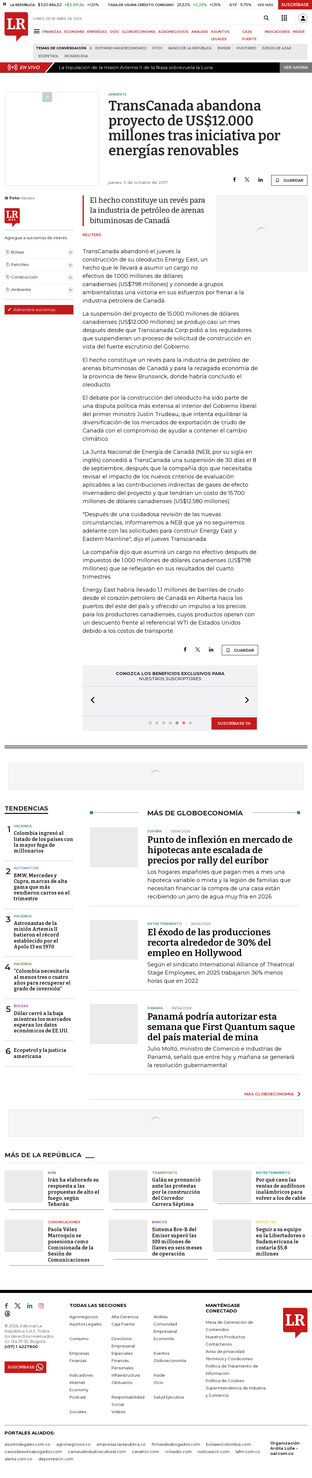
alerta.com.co (18, 1458)
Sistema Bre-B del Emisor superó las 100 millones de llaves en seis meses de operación (177, 1241)
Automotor (26, 867)
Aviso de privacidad (225, 1350)
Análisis (161, 1316)
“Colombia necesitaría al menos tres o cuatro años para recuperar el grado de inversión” (42, 979)
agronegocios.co (73, 1443)
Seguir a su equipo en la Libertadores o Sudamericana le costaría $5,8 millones (280, 1241)
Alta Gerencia (125, 1316)
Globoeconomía (170, 1359)
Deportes (266, 1221)
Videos (118, 1411)
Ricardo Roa (76, 56)
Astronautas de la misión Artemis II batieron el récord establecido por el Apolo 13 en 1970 (36, 934)
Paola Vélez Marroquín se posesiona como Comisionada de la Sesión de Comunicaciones (71, 1244)
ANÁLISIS (199, 32)
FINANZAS (52, 32)
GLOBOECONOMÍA (138, 32)
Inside (159, 1374)
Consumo (79, 1338)
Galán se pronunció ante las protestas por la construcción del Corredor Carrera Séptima (176, 1191)
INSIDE (299, 32)
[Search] (266, 18)
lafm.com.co (248, 1450)
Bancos (159, 1221)
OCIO (114, 32)
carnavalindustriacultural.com (97, 1450)
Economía (164, 1338)
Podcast (77, 1396)
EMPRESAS (97, 32)
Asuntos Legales (85, 1323)
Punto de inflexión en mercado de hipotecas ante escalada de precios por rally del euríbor (219, 849)
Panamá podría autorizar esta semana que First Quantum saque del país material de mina (221, 1026)
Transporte (164, 1172)
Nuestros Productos (225, 1336)
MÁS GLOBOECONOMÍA (269, 1093)
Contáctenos (219, 1343)
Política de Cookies (225, 1380)
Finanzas (78, 1359)
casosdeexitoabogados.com (33, 1450)
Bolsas (21, 1005)
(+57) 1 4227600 (21, 1345)
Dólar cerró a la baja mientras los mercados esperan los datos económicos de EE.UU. (42, 1021)
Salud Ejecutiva (169, 1396)
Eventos (161, 1352)
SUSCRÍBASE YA (234, 722)
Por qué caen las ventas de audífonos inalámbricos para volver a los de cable (281, 1188)
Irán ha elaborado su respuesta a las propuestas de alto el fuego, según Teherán (73, 1191)
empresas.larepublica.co (121, 1443)
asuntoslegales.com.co (27, 1443)
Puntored (246, 48)
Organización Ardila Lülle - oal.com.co (285, 1447)
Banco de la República (189, 48)
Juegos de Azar (276, 48)
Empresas (79, 1352)
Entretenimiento (273, 1172)
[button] (91, 701)
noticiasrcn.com (213, 1450)
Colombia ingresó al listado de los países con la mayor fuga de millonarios (43, 841)
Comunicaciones (64, 1221)
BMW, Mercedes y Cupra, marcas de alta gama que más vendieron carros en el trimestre (42, 886)
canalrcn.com (145, 1450)
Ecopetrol (48, 56)
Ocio (158, 1381)
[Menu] (37, 31)
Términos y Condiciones (229, 1358)
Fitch (157, 48)
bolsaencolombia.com (228, 1443)
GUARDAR (289, 180)
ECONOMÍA (74, 32)
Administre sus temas (31, 309)
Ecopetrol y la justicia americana (40, 1052)
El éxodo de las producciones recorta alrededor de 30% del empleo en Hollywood (209, 942)
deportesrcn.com (55, 1458)
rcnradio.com (178, 1450)
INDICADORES (277, 32)
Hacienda (23, 825)
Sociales (77, 1411)
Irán (52, 1172)
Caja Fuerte (123, 1323)
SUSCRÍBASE (295, 4)
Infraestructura (126, 1374)
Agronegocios (83, 1316)
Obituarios (122, 1381)
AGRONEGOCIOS (173, 32)
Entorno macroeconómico (120, 48)
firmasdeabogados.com (176, 1443)
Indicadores (81, 1374)
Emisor (224, 48)
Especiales (122, 1352)
